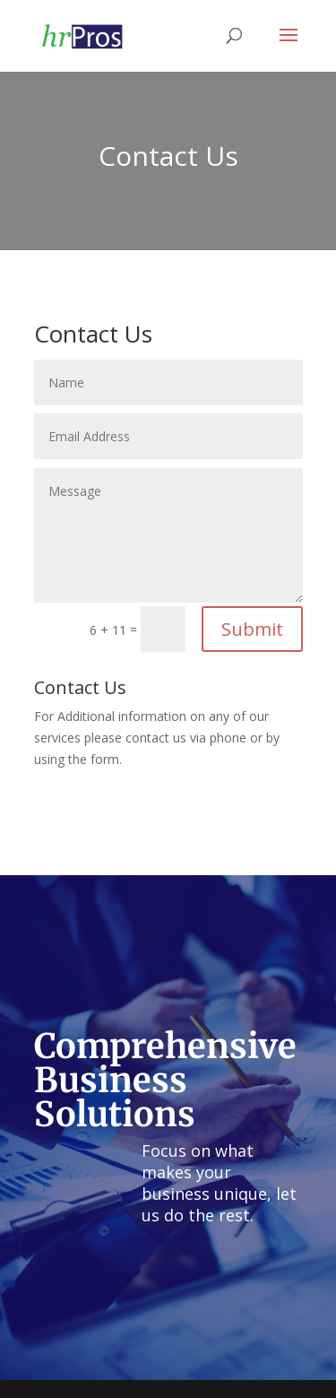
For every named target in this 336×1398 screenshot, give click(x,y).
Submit (252, 629)
